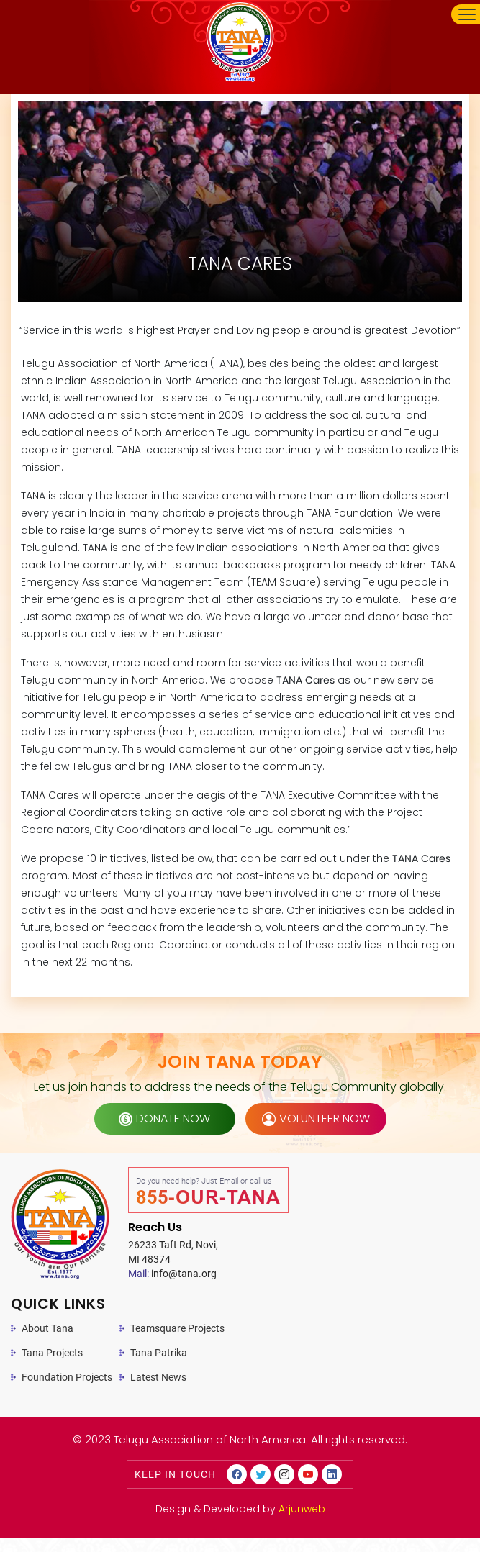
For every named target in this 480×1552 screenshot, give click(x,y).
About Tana (47, 1328)
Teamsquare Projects (177, 1328)
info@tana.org (172, 1273)
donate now (164, 1118)
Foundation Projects (67, 1377)
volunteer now (316, 1118)
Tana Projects (52, 1352)
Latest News (158, 1377)
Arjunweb (302, 1509)
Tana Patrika (158, 1352)
